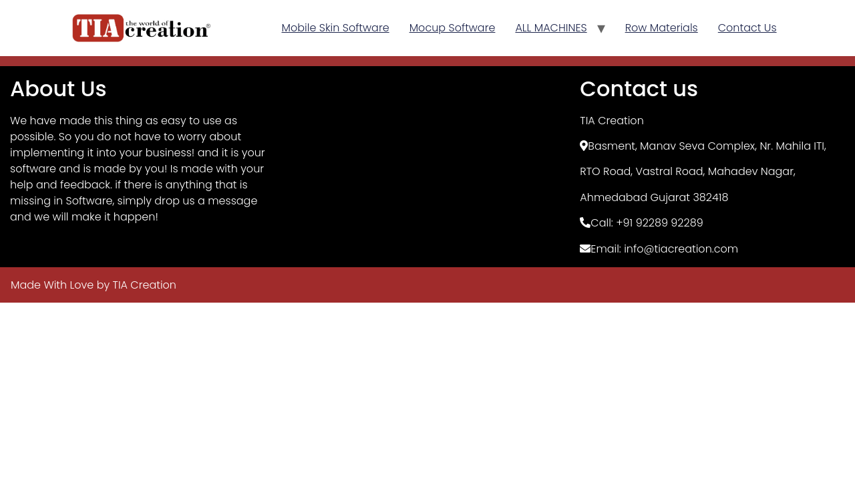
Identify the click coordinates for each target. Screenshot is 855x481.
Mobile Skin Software (335, 27)
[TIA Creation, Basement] (427, 166)
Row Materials (661, 27)
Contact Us (747, 27)
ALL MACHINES (550, 27)
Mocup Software (452, 27)
